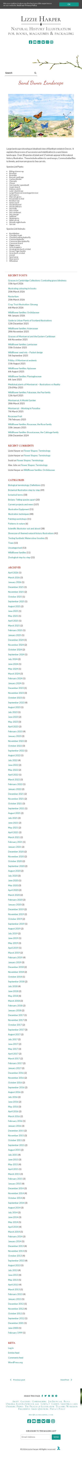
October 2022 (15, 745)
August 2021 (14, 813)
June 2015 (13, 1159)
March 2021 (14, 837)
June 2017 (13, 1044)
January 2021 (14, 847)
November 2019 (16, 914)
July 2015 (13, 1154)
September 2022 (16, 750)
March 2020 (14, 895)
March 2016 (14, 1116)
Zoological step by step (19, 557)
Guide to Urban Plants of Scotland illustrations (30, 320)
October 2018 (15, 976)
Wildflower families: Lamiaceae (22, 344)
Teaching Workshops (67, 1406)
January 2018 (14, 1010)
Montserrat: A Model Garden (22, 400)
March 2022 (14, 779)
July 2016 (13, 1097)
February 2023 (15, 731)
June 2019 (13, 938)
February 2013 (15, 1294)
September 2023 (16, 702)
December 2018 (16, 967)
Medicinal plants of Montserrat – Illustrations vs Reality (34, 384)
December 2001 (16, 1323)
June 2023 (13, 717)
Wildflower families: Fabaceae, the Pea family (29, 392)
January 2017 (14, 1068)
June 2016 (13, 1101)
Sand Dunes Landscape (41, 83)
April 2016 (13, 1111)
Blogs (67, 1401)
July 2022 (13, 760)
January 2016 (14, 1126)
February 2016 (15, 1121)
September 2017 (16, 1029)
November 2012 (16, 1308)
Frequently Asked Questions (33, 1408)
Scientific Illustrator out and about (24, 528)
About (15, 1401)
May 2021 (13, 827)
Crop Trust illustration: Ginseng (23, 304)
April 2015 (13, 1169)
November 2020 (16, 856)
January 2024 (14, 683)
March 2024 (14, 673)
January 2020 (14, 904)
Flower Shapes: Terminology (37, 450)
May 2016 (13, 1106)
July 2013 (13, 1270)
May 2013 (13, 1280)
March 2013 (14, 1289)
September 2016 (16, 1087)
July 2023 (13, 712)
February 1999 (15, 1332)
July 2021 (13, 818)
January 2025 (14, 635)
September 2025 (16, 601)
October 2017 (15, 1024)
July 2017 (13, 1039)
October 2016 (15, 1082)
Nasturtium (13, 296)
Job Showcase (55, 1401)
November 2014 (16, 1193)
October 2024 (15, 649)
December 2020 (16, 851)
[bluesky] (43, 42)
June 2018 (13, 991)
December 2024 (16, 640)
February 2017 (15, 1063)
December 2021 (16, 794)
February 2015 (15, 1178)
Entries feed (13, 1352)
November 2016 (16, 1077)
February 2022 (15, 784)
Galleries (25, 1401)
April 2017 (13, 1053)
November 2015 (16, 1135)
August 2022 (14, 755)
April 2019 (13, 948)
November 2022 (16, 741)
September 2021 (16, 808)
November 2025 (16, 592)
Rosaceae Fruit (15, 416)
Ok (69, 4)
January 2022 (14, 789)
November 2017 (16, 1020)
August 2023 (14, 707)
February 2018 (15, 1005)
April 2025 (13, 620)
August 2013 (14, 1265)
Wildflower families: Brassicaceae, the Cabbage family (33, 432)
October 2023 (15, 697)
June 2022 (13, 765)
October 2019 (15, 919)
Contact (45, 1403)
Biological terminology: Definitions (24, 485)
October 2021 (15, 803)
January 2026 (14, 582)
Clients (55, 1403)
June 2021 (13, 822)
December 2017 (16, 1015)
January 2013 (14, 1299)
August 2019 (14, 928)
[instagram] (51, 42)
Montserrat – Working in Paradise (24, 408)
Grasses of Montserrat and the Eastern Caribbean (31, 336)
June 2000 (13, 1328)
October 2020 (15, 861)
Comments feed (15, 1357)
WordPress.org (15, 1362)
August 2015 (14, 1150)
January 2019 (14, 962)
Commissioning (39, 1401)
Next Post (66, 1380)
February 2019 (15, 957)
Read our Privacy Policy (27, 5)
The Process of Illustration (39, 1406)
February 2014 (15, 1236)
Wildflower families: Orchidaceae (23, 312)
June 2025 (13, 611)
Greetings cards (69, 1403)
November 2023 (16, 693)
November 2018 (16, 972)
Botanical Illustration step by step (24, 490)
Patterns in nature (16, 523)
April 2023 (13, 726)
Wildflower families (17, 552)
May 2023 (13, 721)
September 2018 (16, 981)
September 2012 (16, 1318)
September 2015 (16, 1145)
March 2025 (14, 625)
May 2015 (13, 1164)
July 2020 (13, 875)
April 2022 (13, 774)
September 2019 (16, 924)
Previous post (17, 1380)
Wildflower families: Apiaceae (22, 368)
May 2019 (13, 943)
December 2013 (16, 1246)
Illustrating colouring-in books (22, 288)
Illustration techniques (18, 514)
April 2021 (13, 832)
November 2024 (16, 645)
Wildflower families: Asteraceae (23, 328)
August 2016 (14, 1092)
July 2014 (13, 1212)
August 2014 (14, 1207)
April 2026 (13, 572)
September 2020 (16, 866)
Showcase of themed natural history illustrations (31, 533)
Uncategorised (15, 547)
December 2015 (16, 1130)
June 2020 (13, 880)
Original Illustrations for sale (22, 1403)
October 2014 (15, 1198)
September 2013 (16, 1260)
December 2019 (16, 909)
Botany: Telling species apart (21, 499)
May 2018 (13, 996)
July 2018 (13, 986)
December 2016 (16, 1073)
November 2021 (16, 798)
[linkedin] (38, 42)
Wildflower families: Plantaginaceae (24, 376)
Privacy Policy (57, 1408)
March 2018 (14, 1001)
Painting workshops (17, 519)
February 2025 (15, 630)
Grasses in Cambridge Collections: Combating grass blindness (37, 280)
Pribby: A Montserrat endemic (22, 360)
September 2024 (16, 654)
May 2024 (13, 668)
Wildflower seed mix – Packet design (25, 352)
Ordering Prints (14, 1406)
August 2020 (14, 871)
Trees (10, 543)
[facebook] (30, 42)
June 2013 (13, 1275)
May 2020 (13, 885)
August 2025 (14, 606)
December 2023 (16, 688)
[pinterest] (47, 42)
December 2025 (16, 587)
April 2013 (13, 1284)
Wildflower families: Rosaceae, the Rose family (30, 424)
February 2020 (15, 899)
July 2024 (13, 659)
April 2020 (13, 890)
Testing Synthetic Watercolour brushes (26, 538)
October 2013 (15, 1255)
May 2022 (13, 770)
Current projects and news (20, 504)
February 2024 (15, 678)
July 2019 (13, 933)
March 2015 (14, 1174)
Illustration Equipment (18, 509)
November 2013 (16, 1251)
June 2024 (13, 664)
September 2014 (16, 1203)
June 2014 (13, 1217)
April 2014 (13, 1227)
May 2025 (13, 616)
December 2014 (16, 1188)
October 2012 (15, 1313)
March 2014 (14, 1231)
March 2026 (14, 577)
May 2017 (13, 1049)
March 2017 (14, 1058)
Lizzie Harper (41, 19)
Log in (11, 1348)
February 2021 (15, 842)
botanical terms (15, 494)
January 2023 (14, 736)
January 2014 (14, 1241)
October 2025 (15, 596)
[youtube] (34, 42)
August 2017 (14, 1034)
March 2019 (14, 952)
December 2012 (16, 1304)
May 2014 (13, 1222)
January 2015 (14, 1183)
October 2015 (15, 1140)
